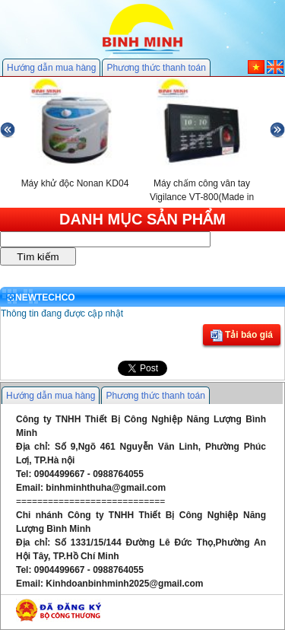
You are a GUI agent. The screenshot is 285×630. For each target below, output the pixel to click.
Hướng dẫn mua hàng (51, 67)
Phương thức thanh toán (155, 67)
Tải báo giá (242, 335)
